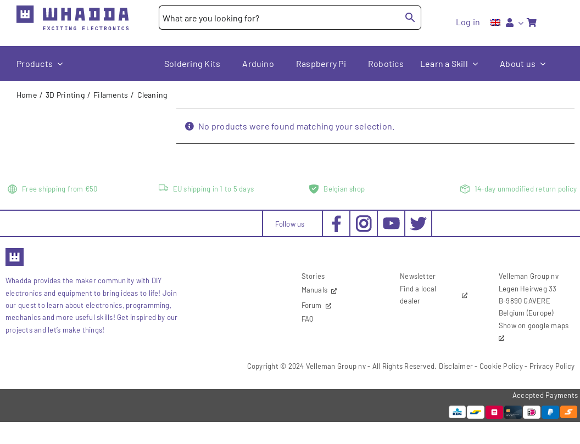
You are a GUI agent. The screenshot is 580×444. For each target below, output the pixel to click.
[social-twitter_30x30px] (418, 219)
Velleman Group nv (336, 366)
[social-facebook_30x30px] (336, 219)
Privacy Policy (552, 366)
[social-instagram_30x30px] (363, 219)
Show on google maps (534, 325)
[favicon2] (14, 251)
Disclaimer (456, 366)
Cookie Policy (501, 366)
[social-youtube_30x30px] (391, 221)
